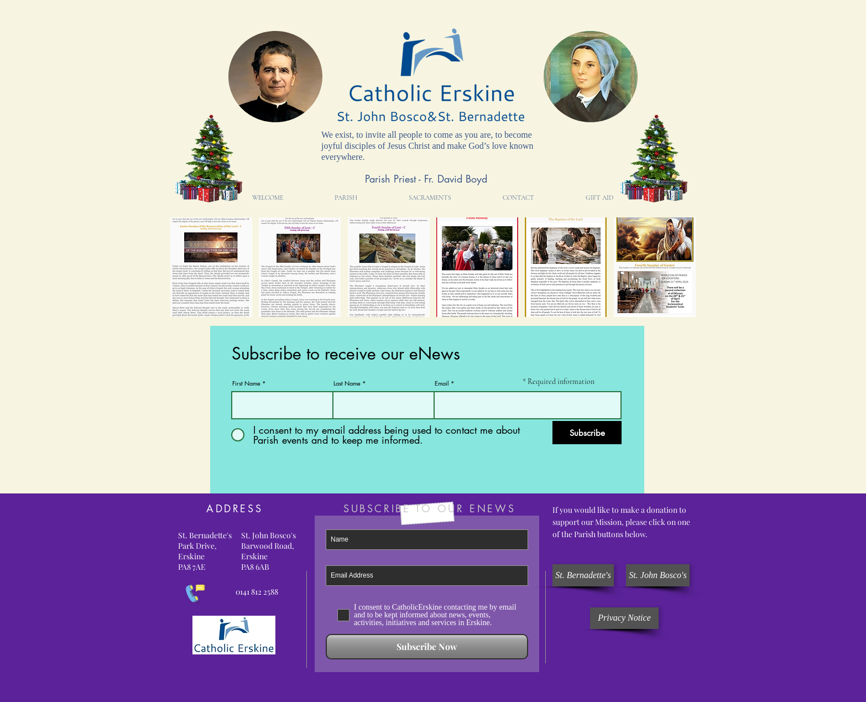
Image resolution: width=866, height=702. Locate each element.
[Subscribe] (587, 432)
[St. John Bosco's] (658, 575)
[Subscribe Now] (427, 646)
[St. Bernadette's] (583, 575)
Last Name (347, 383)
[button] (346, 197)
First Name (246, 383)
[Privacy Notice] (624, 618)
